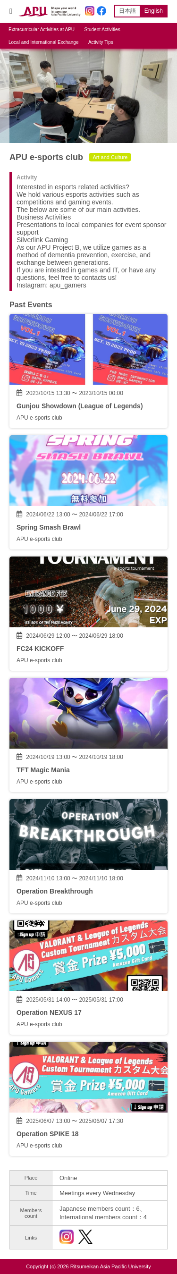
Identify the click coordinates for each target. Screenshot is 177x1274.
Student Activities (102, 29)
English (153, 11)
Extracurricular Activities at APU (41, 29)
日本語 (127, 11)
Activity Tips (100, 42)
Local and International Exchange (43, 42)
